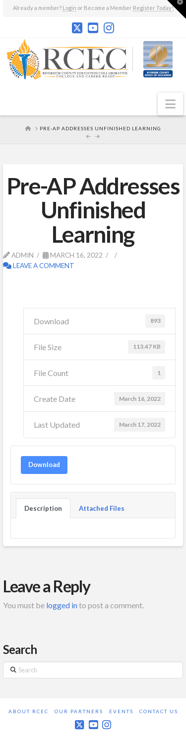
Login (69, 7)
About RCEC (28, 711)
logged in (61, 605)
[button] (170, 104)
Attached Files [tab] (101, 508)
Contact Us (158, 711)
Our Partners (79, 711)
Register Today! (153, 7)
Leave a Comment (38, 265)
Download (44, 465)
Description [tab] (43, 508)
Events (121, 711)
